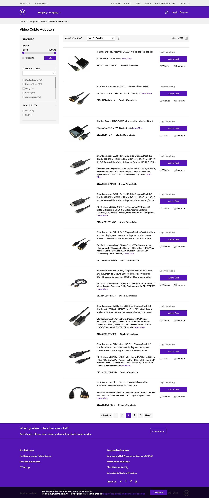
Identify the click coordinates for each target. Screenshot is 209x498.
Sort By (91, 38)
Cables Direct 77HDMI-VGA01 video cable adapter (125, 51)
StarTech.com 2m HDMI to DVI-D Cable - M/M (122, 86)
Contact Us (184, 3)
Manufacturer (31, 68)
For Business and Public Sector (36, 455)
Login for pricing (167, 52)
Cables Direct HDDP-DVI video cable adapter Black (125, 121)
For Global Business (30, 461)
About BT (115, 3)
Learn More (126, 58)
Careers (127, 3)
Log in (175, 12)
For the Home (27, 450)
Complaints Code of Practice (122, 472)
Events (148, 3)
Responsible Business (165, 3)
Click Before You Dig (117, 467)
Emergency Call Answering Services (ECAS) (130, 455)
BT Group (25, 467)
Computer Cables (37, 21)
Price (25, 46)
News (138, 3)
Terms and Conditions (118, 461)
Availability (29, 105)
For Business (25, 3)
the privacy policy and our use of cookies (123, 493)
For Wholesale (41, 3)
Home (23, 21)
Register (184, 12)
